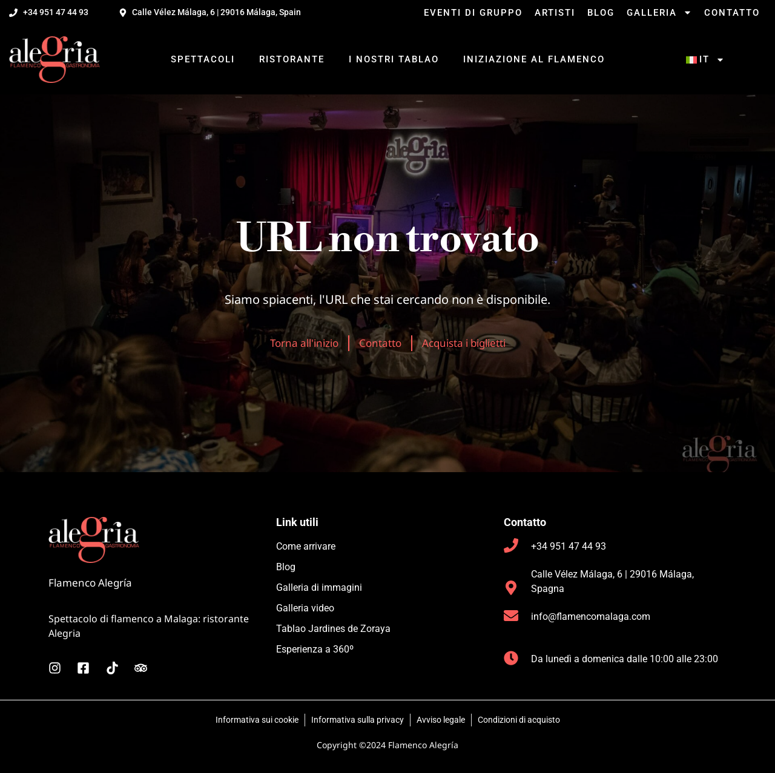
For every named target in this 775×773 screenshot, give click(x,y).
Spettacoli (203, 59)
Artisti (555, 13)
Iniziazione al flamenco (534, 59)
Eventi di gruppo (473, 13)
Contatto (732, 13)
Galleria (659, 13)
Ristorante (292, 59)
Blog (601, 13)
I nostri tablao (394, 59)
